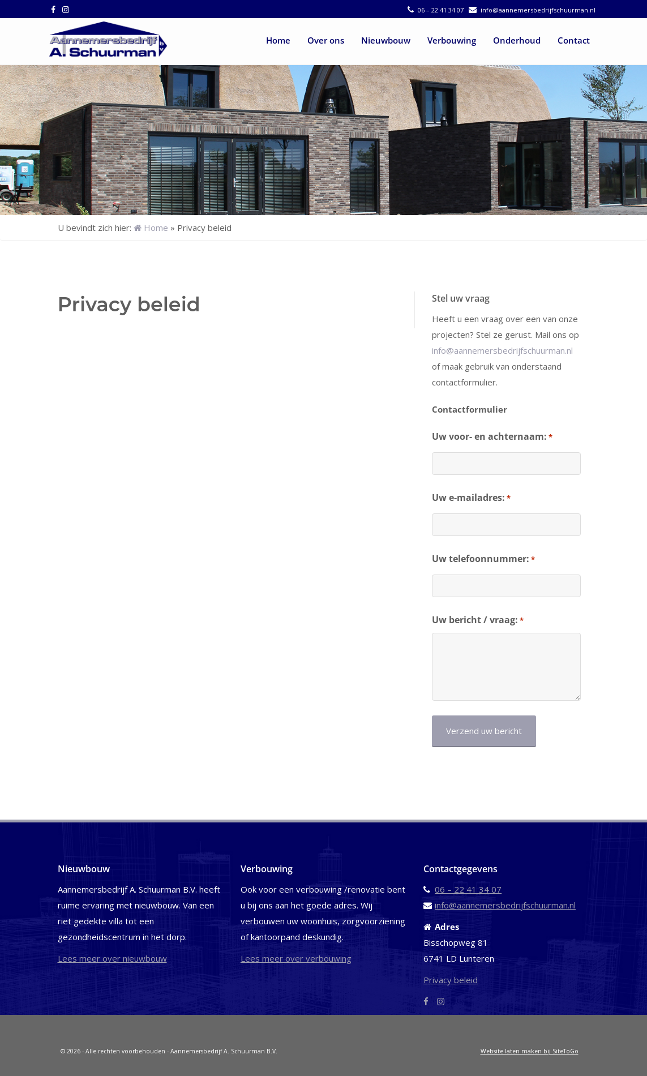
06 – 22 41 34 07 (441, 10)
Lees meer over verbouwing (296, 958)
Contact (574, 40)
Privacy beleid (450, 979)
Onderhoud (517, 40)
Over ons (325, 40)
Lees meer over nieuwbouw (112, 958)
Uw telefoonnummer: (483, 559)
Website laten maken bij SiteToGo (530, 1051)
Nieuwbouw (385, 40)
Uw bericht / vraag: (478, 620)
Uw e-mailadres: (471, 498)
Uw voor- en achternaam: (492, 437)
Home (278, 40)
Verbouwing (451, 40)
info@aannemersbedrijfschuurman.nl (538, 10)
